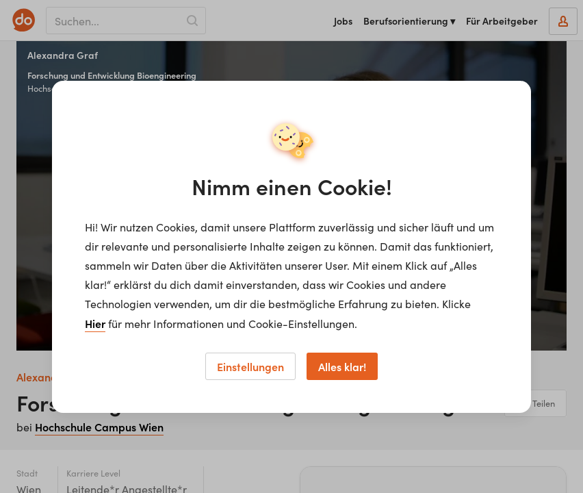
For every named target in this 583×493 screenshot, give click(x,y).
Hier (95, 323)
